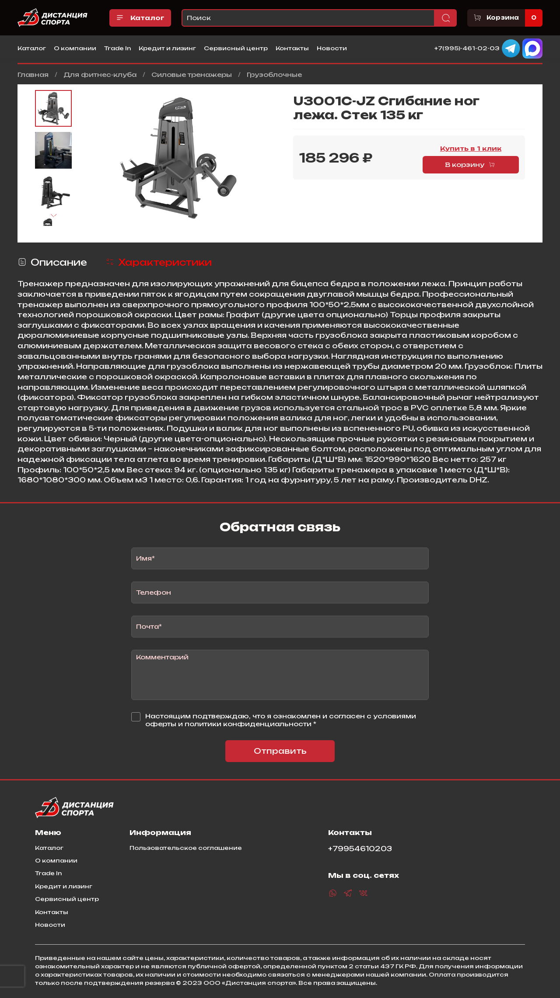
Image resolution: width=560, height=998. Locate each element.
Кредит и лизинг (167, 48)
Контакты (292, 48)
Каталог (140, 18)
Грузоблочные (274, 74)
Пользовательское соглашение (186, 847)
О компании (75, 48)
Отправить (280, 750)
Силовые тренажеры (191, 74)
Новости (332, 48)
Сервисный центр (236, 48)
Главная (33, 74)
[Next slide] (53, 216)
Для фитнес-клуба (99, 74)
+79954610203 (360, 849)
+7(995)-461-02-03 (467, 47)
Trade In (117, 48)
